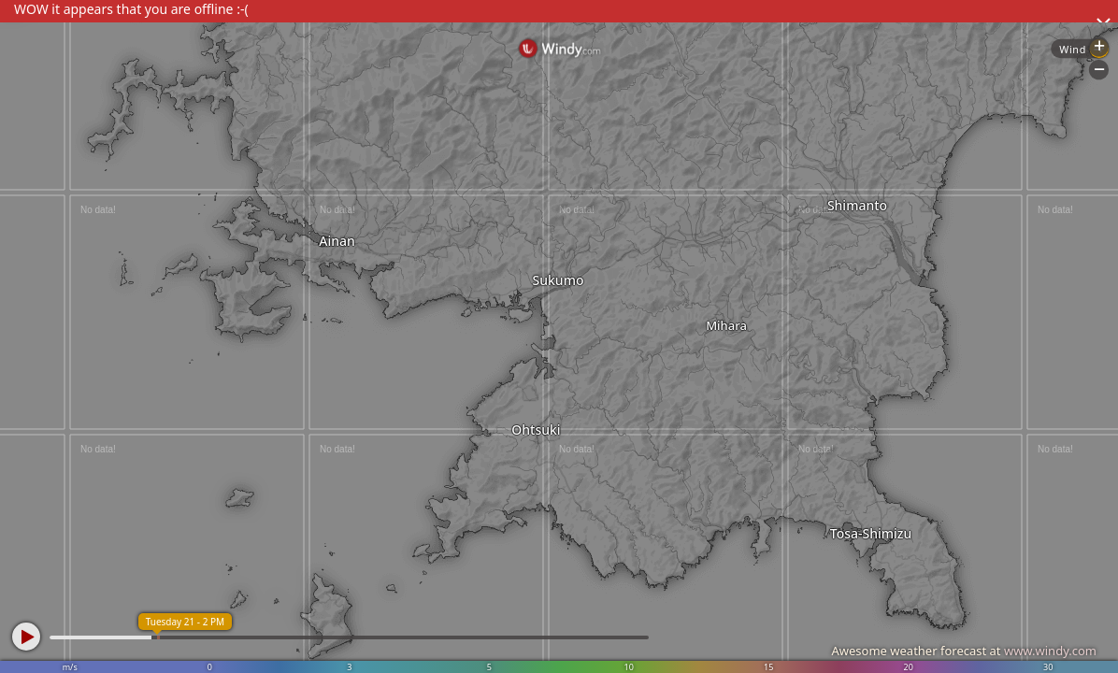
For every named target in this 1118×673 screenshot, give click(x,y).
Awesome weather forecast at (963, 650)
